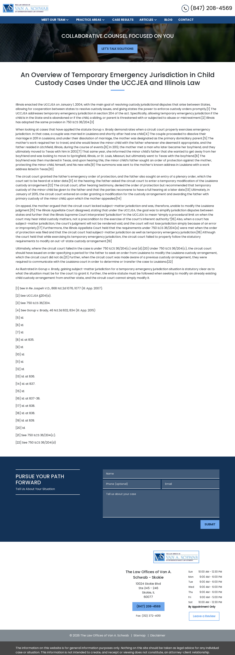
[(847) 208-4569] (148, 606)
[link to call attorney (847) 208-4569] (207, 8)
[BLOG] (168, 19)
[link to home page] (26, 8)
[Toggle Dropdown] (68, 20)
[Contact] (186, 19)
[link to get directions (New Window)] (148, 591)
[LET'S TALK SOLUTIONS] (117, 48)
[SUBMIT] (209, 524)
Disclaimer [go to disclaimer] (157, 635)
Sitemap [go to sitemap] (139, 635)
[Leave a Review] (204, 616)
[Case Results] (123, 19)
